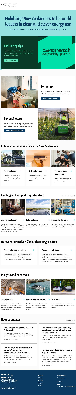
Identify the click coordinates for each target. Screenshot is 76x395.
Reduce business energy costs (60, 173)
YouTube (40, 385)
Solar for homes (10, 171)
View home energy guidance (50, 98)
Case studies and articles (35, 299)
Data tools (55, 299)
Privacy (58, 384)
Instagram (40, 383)
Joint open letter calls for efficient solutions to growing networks (57, 351)
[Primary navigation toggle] (74, 5)
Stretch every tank (11, 60)
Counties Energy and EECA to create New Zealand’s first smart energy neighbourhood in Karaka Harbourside (18, 350)
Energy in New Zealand (50, 250)
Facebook (40, 380)
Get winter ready (35, 171)
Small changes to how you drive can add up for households (19, 329)
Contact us (59, 381)
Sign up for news (61, 378)
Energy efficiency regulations (15, 250)
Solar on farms (32, 219)
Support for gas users (59, 219)
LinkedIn (40, 378)
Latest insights (6, 299)
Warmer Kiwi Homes (8, 219)
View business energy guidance (14, 130)
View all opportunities (67, 196)
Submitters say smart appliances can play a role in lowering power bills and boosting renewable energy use (56, 330)
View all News (69, 320)
